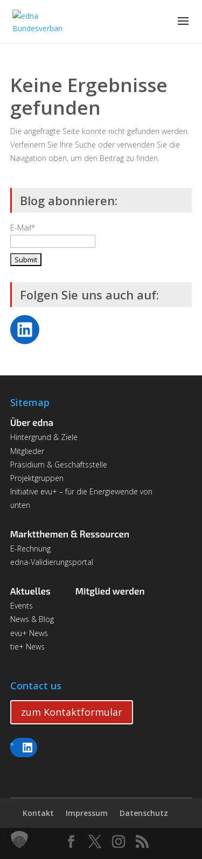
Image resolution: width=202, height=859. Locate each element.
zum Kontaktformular (71, 712)
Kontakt (38, 813)
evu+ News (29, 633)
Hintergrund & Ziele (44, 437)
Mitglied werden (110, 590)
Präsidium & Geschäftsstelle (58, 464)
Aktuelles (30, 590)
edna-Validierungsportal (51, 562)
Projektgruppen (37, 478)
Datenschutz (144, 813)
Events (21, 605)
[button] (19, 839)
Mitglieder (27, 451)
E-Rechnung (30, 548)
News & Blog (32, 619)
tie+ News (27, 646)
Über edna (31, 422)
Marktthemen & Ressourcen (69, 533)
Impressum (87, 813)
